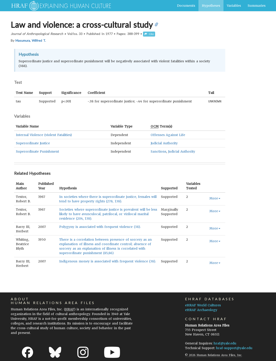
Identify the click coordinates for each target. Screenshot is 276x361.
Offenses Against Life (168, 135)
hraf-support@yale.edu (234, 348)
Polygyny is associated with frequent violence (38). (99, 227)
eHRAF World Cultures (203, 305)
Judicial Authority (164, 143)
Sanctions (158, 151)
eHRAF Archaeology (201, 310)
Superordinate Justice (33, 143)
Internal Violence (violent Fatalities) (44, 135)
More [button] (214, 198)
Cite (149, 34)
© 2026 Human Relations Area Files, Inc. (213, 355)
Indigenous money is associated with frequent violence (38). (107, 261)
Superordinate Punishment (37, 151)
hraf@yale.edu (225, 343)
